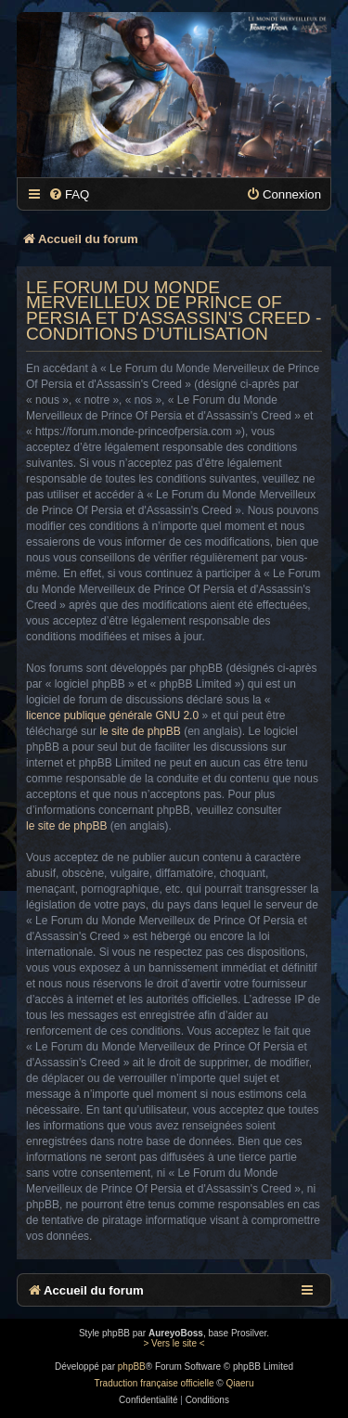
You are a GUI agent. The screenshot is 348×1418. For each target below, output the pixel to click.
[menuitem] (68, 194)
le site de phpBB (139, 731)
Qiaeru (239, 1383)
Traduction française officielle (154, 1383)
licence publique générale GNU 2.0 (112, 715)
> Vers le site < (173, 1343)
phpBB (132, 1366)
